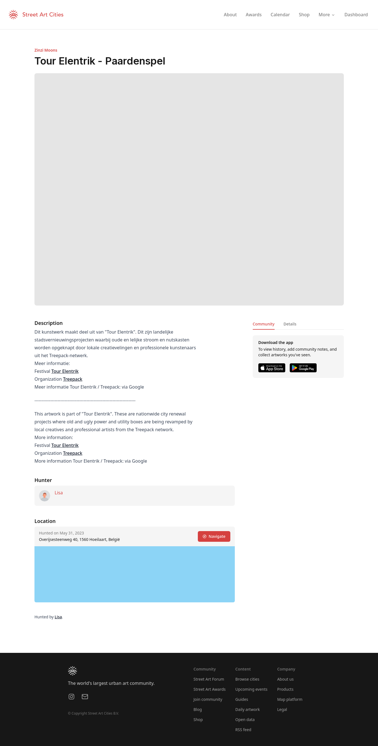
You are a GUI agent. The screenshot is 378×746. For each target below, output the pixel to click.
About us (285, 679)
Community (263, 324)
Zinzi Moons (45, 50)
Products (285, 689)
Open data (245, 719)
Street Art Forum (209, 679)
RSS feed (243, 729)
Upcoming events (251, 689)
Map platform (289, 699)
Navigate (213, 536)
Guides (241, 699)
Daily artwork (247, 709)
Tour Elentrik (64, 371)
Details (289, 324)
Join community (208, 699)
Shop (198, 719)
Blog (198, 709)
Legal (282, 709)
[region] (134, 574)
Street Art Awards (210, 689)
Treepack (72, 379)
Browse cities (247, 679)
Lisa (59, 493)
